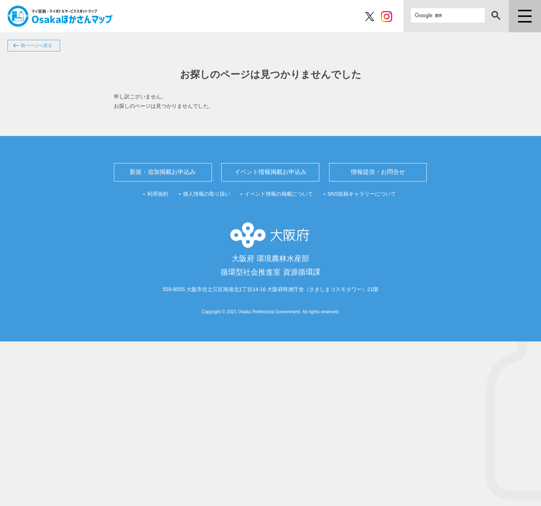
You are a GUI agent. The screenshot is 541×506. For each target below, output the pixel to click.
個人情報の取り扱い (206, 194)
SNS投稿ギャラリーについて (362, 194)
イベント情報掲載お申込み (270, 172)
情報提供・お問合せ (378, 172)
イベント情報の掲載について (279, 194)
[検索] (448, 15)
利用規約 (157, 194)
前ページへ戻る (36, 45)
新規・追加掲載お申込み (163, 172)
